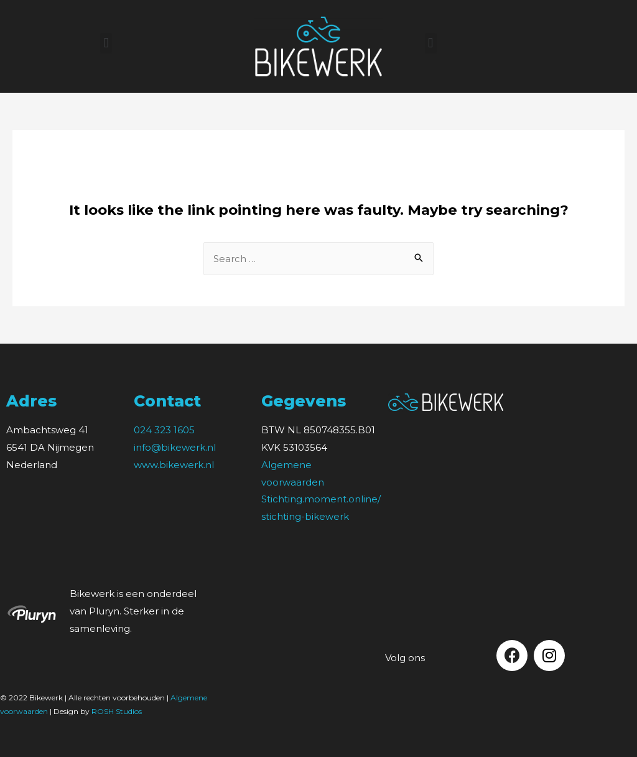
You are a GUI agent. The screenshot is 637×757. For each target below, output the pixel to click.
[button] (106, 43)
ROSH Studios (116, 711)
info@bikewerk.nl (175, 447)
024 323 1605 (164, 430)
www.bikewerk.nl (174, 465)
